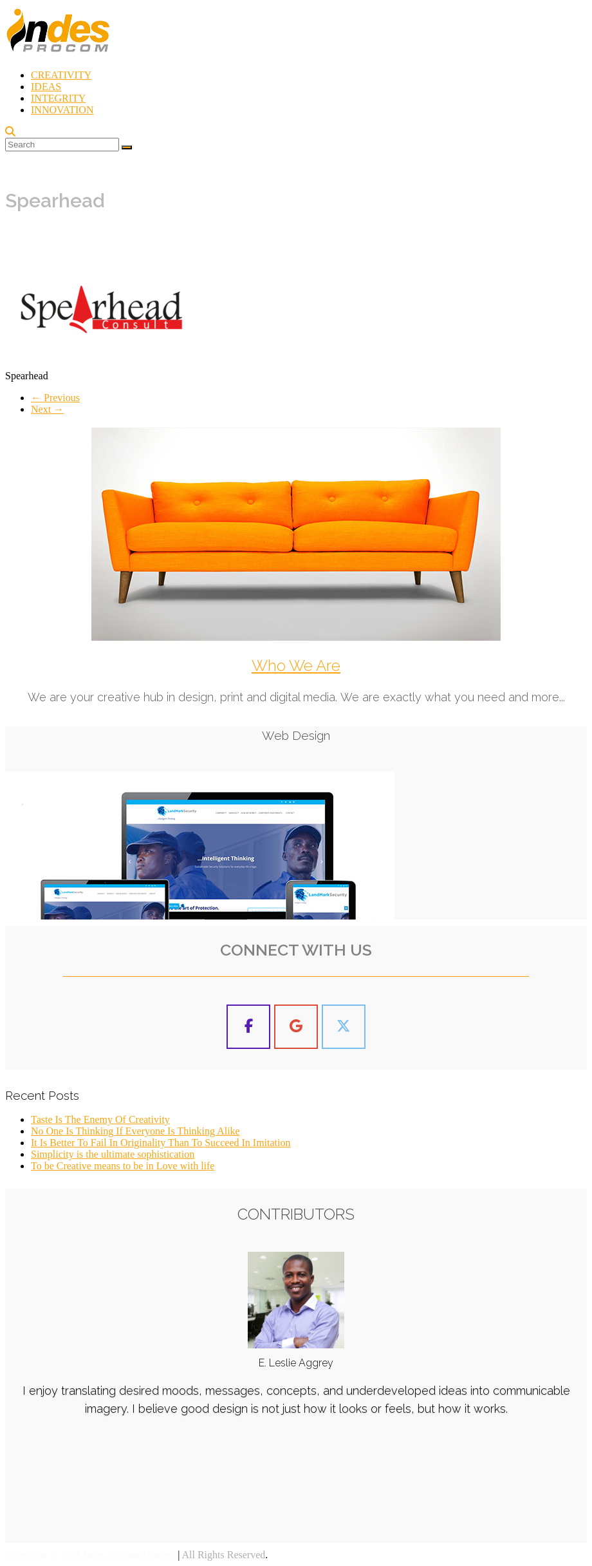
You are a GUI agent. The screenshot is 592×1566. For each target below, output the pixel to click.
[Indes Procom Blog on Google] (296, 1027)
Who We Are (296, 665)
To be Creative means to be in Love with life (122, 1165)
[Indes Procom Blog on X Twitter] (343, 1027)
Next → (47, 409)
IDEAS (46, 86)
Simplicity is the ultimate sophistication (112, 1154)
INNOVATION (62, 109)
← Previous (55, 397)
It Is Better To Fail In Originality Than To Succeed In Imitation (160, 1142)
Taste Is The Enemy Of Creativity (100, 1119)
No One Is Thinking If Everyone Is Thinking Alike (135, 1131)
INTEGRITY (58, 98)
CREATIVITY (61, 75)
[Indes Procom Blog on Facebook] (248, 1027)
